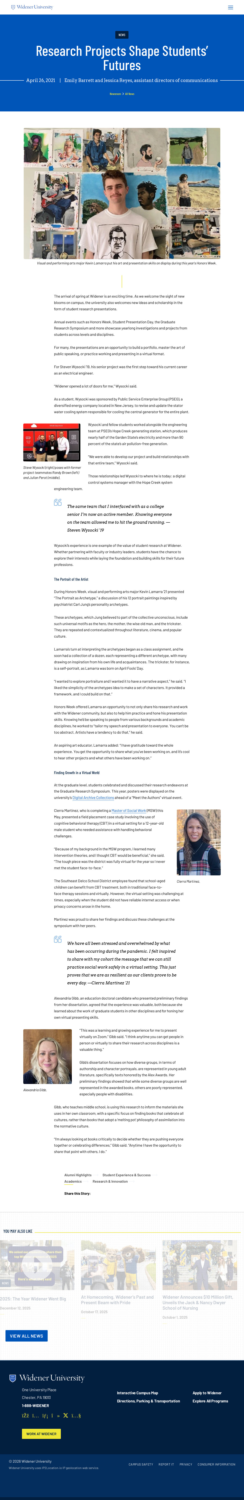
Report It (166, 1464)
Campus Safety (141, 1464)
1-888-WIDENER (35, 1405)
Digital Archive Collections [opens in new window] (93, 797)
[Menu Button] (229, 7)
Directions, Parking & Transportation (148, 1400)
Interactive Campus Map (137, 1392)
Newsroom (115, 94)
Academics (73, 1181)
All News (129, 94)
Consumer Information (216, 1464)
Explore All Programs (210, 1400)
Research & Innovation (110, 1181)
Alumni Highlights (78, 1175)
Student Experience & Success (127, 1175)
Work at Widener (41, 1434)
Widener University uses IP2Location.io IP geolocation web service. (54, 1468)
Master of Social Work (129, 810)
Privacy (186, 1464)
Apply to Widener (207, 1392)
